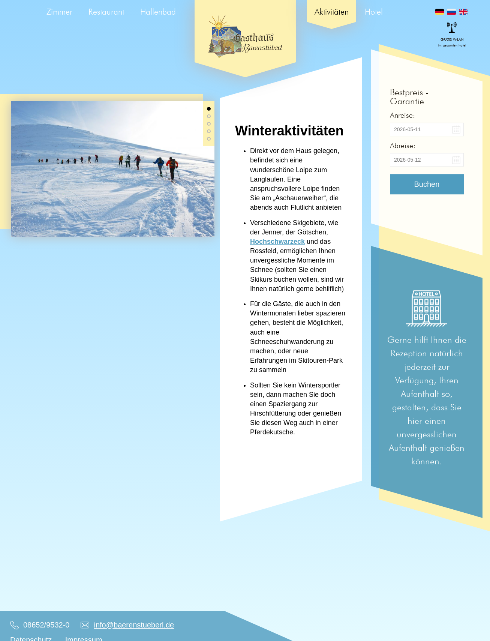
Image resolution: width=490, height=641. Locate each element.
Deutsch (439, 12)
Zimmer (59, 12)
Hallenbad (158, 12)
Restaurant (106, 12)
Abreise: (402, 145)
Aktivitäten (332, 12)
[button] (209, 109)
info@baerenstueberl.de (134, 625)
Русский (451, 12)
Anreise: (402, 115)
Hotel (374, 12)
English (463, 12)
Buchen (427, 184)
